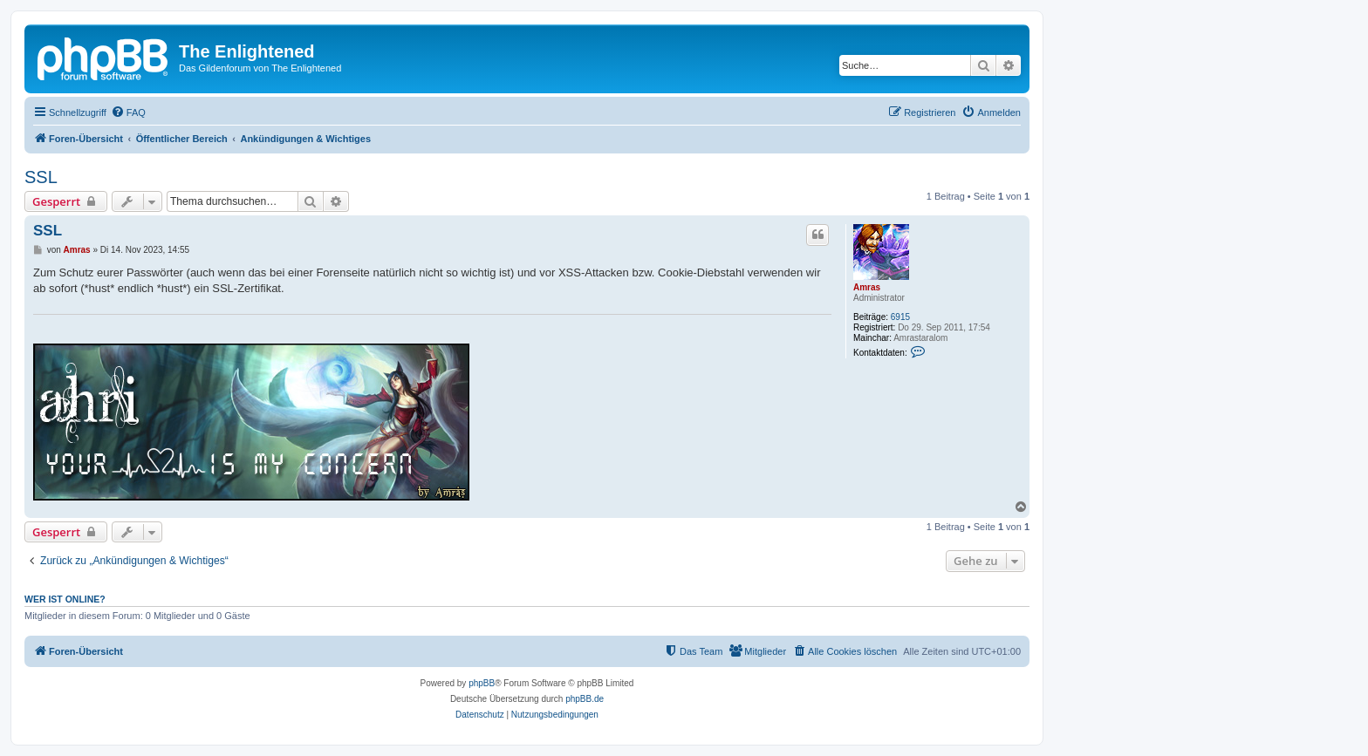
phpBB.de (584, 699)
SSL (41, 177)
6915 (900, 317)
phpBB (482, 683)
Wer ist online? (65, 599)
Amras (866, 287)
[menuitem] (128, 112)
